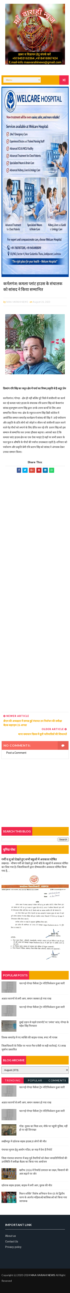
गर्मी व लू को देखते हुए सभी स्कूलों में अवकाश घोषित (29, 859)
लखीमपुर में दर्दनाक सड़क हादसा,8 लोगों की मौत (23, 1141)
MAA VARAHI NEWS (43, 1275)
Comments (57, 1080)
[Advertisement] (35, 593)
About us (10, 1236)
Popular (35, 1080)
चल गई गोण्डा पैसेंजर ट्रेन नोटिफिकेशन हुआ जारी (42, 983)
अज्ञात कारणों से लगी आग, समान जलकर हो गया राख (26, 998)
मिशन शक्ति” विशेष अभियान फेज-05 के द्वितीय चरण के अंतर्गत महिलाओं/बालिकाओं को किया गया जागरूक (43, 1197)
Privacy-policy (13, 1246)
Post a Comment (16, 752)
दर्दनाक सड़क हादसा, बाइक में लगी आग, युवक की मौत (26, 1185)
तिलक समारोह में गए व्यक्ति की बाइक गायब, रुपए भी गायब (29, 1037)
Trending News (13, 1081)
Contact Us (11, 1241)
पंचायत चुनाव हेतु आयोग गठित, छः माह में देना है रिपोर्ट (26, 1149)
